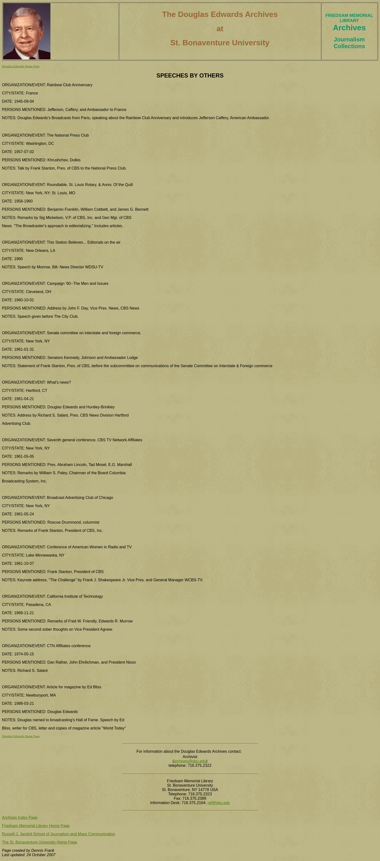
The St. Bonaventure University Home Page (39, 842)
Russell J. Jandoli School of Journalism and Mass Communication (58, 834)
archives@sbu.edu (190, 761)
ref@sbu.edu (218, 803)
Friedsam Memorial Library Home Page (36, 826)
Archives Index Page (20, 817)
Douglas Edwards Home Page (21, 66)
